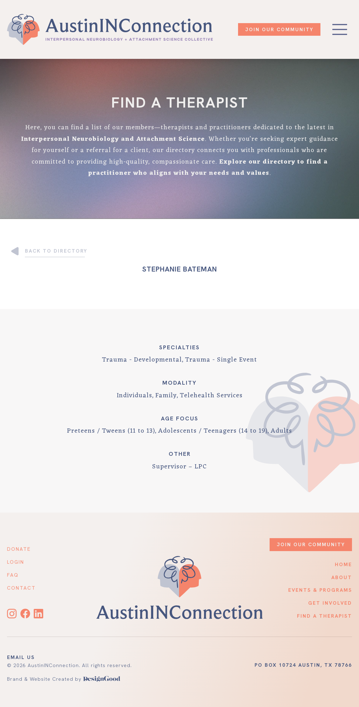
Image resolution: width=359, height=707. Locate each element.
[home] (110, 29)
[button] (339, 29)
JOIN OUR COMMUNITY (279, 29)
